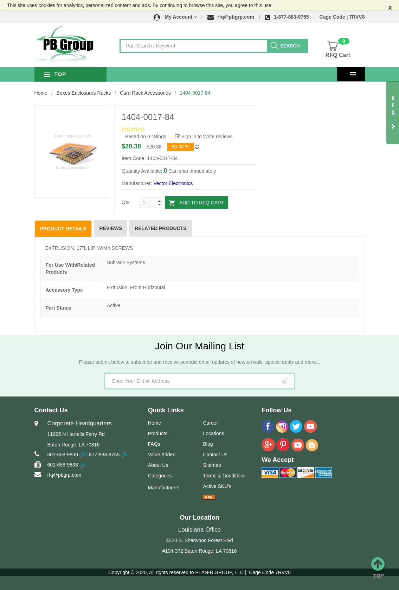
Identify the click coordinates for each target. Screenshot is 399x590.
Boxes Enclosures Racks (84, 93)
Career (210, 423)
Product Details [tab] (63, 228)
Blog (208, 444)
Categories (160, 475)
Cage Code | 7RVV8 (342, 17)
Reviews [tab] (110, 228)
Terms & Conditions (224, 475)
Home (40, 93)
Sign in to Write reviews (204, 136)
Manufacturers (163, 487)
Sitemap (212, 465)
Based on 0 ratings (145, 136)
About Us (158, 465)
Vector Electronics (173, 183)
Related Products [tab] (161, 228)
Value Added (161, 454)
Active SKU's (217, 486)
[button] (175, 17)
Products (157, 433)
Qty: (126, 202)
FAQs (154, 444)
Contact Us (215, 454)
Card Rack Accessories (145, 93)
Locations (213, 433)
